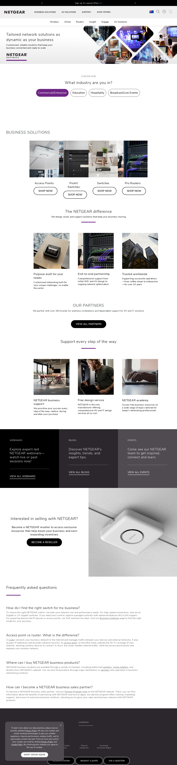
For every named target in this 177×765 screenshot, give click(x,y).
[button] (42, 3)
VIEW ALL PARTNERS (88, 324)
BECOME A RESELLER (44, 542)
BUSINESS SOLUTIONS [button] (45, 12)
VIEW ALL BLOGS (79, 472)
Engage (105, 21)
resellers (107, 667)
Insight (92, 21)
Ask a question (117, 760)
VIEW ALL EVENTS (138, 472)
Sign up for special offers (88, 3)
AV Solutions (120, 21)
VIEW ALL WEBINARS (22, 476)
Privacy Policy (31, 730)
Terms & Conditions (84, 746)
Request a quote (89, 760)
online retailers (120, 667)
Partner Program (73, 691)
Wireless (54, 21)
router (12, 639)
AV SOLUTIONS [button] (69, 12)
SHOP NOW (45, 191)
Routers (80, 21)
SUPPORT (86, 12)
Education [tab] (78, 93)
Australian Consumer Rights (104, 746)
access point (70, 642)
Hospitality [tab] (97, 93)
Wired (67, 21)
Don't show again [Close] (34, 754)
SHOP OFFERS (103, 12)
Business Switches (109, 618)
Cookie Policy (17, 744)
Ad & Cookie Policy (64, 746)
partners (105, 670)
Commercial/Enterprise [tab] (52, 93)
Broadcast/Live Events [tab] (124, 93)
